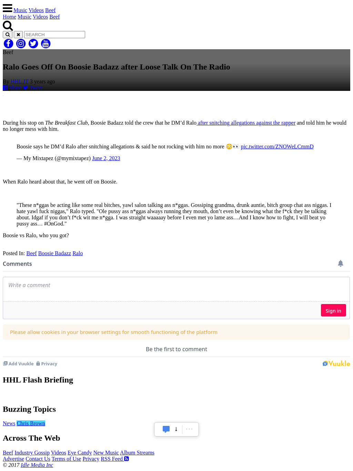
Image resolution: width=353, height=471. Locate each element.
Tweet (33, 88)
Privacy (90, 459)
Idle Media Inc (37, 465)
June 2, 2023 (106, 158)
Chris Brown (31, 423)
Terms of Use (66, 459)
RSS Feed (115, 459)
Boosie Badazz (54, 253)
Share (12, 88)
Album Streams (137, 453)
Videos (36, 10)
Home (9, 17)
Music (20, 10)
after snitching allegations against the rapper (245, 123)
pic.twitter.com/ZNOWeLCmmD (277, 146)
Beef (50, 10)
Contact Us (38, 459)
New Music (106, 453)
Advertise (13, 459)
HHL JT (20, 81)
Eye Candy (80, 453)
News (9, 423)
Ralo (77, 253)
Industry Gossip (32, 453)
